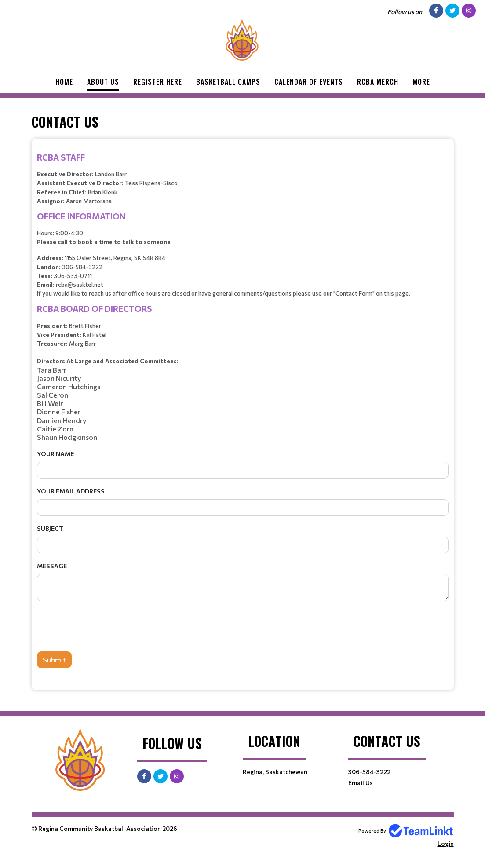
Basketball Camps (228, 82)
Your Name (55, 453)
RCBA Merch (377, 82)
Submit (54, 659)
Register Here (157, 82)
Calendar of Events (308, 82)
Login (446, 843)
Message (52, 566)
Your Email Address (71, 491)
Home (64, 82)
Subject (50, 528)
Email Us (360, 782)
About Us (103, 82)
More (421, 82)
